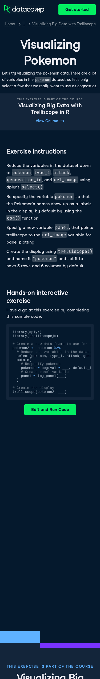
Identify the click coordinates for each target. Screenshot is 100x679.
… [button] (23, 24)
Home (10, 24)
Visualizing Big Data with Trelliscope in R (64, 24)
